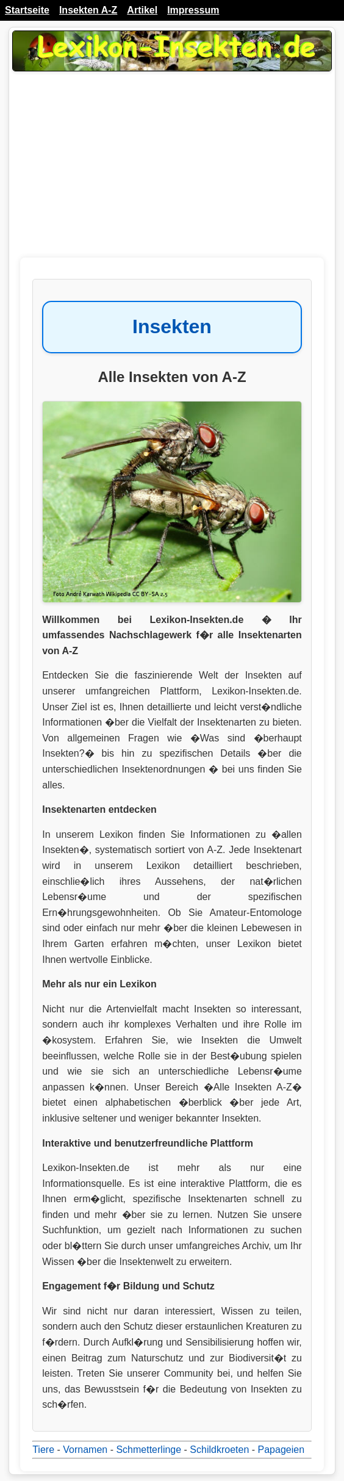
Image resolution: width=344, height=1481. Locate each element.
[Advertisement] (172, 172)
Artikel (142, 10)
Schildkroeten (219, 1449)
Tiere (43, 1449)
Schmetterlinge (148, 1449)
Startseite (27, 10)
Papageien (281, 1449)
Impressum (193, 10)
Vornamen (85, 1449)
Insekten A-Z (88, 10)
